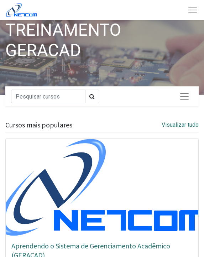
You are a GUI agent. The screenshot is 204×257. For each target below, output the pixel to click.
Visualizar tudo (180, 124)
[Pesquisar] (48, 96)
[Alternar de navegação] (184, 96)
